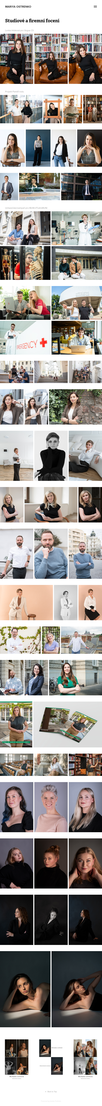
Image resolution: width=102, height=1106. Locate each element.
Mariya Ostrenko (18, 7)
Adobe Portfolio (55, 1101)
